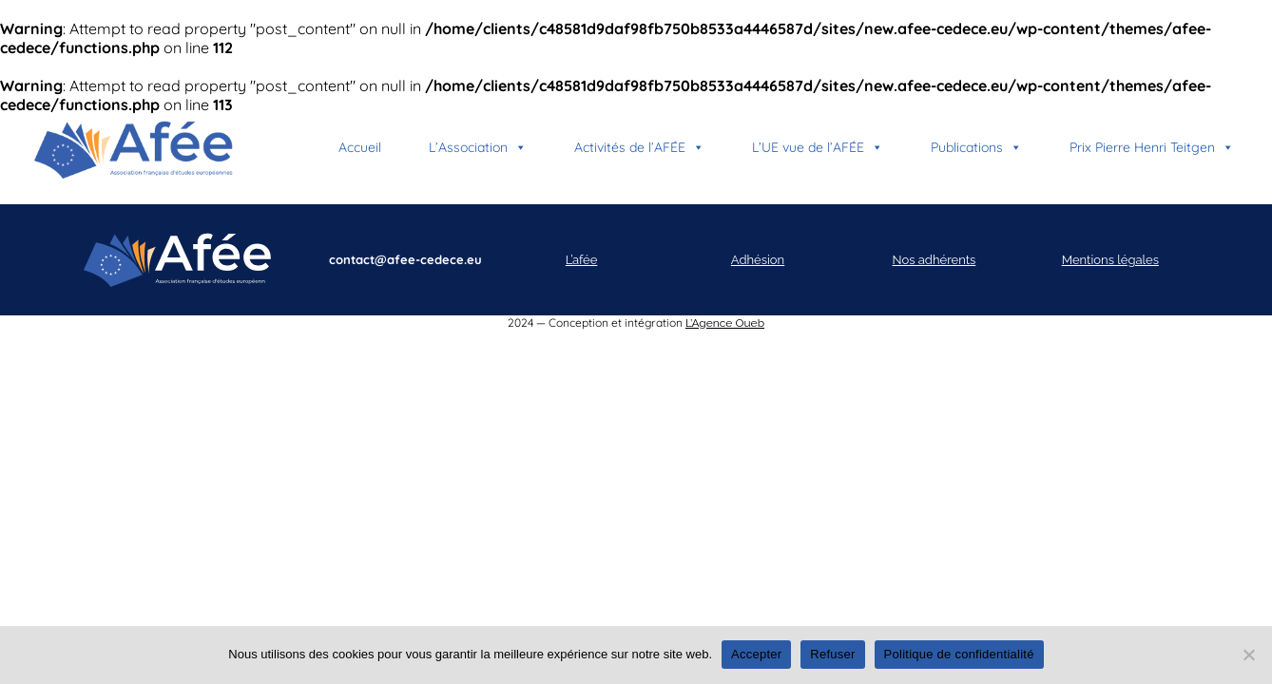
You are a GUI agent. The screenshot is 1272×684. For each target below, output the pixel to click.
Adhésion (757, 260)
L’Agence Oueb (724, 323)
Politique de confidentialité (959, 654)
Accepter (756, 654)
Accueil (359, 147)
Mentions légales (1110, 260)
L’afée (582, 260)
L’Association (478, 147)
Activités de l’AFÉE (639, 147)
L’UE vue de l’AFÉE (817, 147)
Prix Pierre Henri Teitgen (1152, 147)
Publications (976, 147)
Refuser (832, 654)
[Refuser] (1248, 654)
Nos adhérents (934, 260)
